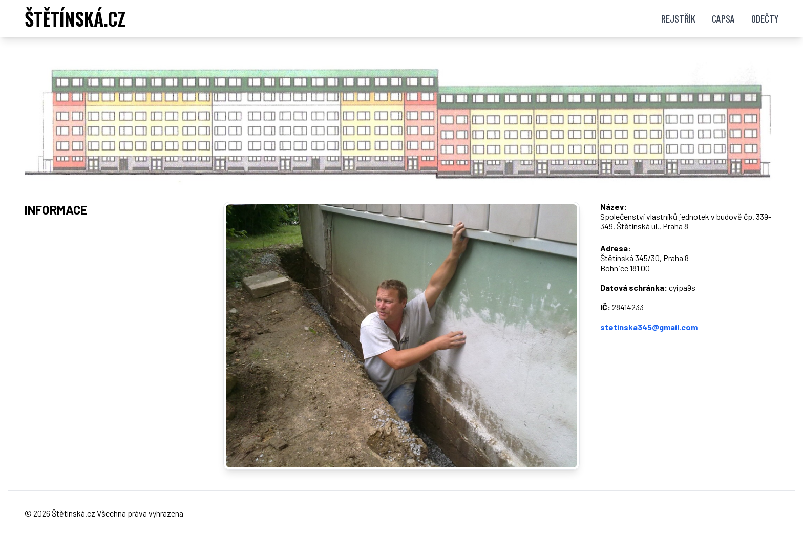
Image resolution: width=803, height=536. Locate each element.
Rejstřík (678, 18)
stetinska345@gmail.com (649, 327)
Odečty (764, 18)
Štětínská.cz (73, 513)
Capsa (723, 18)
